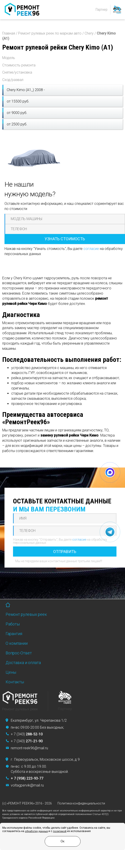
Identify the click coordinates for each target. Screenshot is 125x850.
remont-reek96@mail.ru (29, 748)
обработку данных (36, 831)
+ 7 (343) (27, 734)
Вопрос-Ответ (19, 653)
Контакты (15, 682)
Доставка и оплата (23, 662)
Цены (11, 672)
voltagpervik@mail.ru (27, 785)
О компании (17, 643)
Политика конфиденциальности (81, 803)
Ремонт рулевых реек (26, 614)
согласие (91, 249)
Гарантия (14, 633)
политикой (59, 831)
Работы (13, 624)
